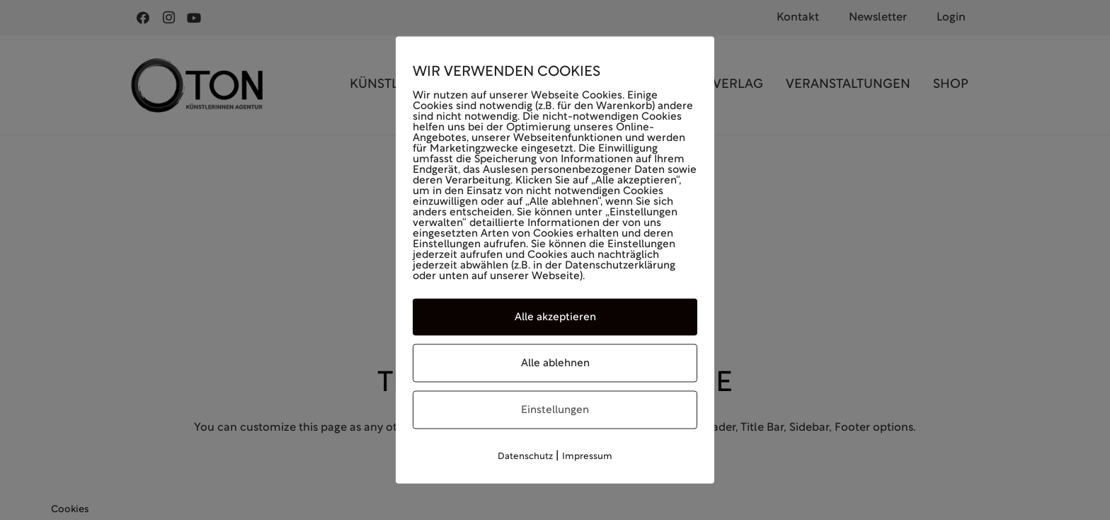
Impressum (587, 457)
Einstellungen (555, 410)
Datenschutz (525, 457)
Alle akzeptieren (555, 317)
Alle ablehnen (555, 363)
